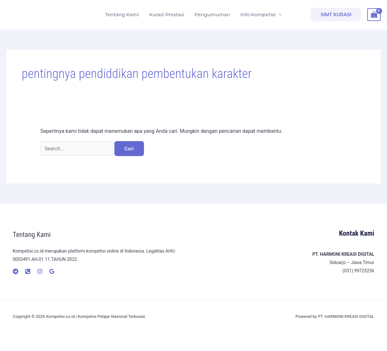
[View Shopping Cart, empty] (374, 14)
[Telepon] (28, 271)
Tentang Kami (122, 14)
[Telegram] (15, 271)
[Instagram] (40, 271)
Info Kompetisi (258, 14)
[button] (336, 14)
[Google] (52, 271)
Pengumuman (212, 14)
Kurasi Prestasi (166, 14)
